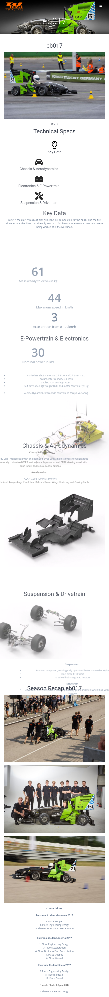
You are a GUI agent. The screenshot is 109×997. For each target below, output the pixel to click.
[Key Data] (46, 145)
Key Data (46, 152)
